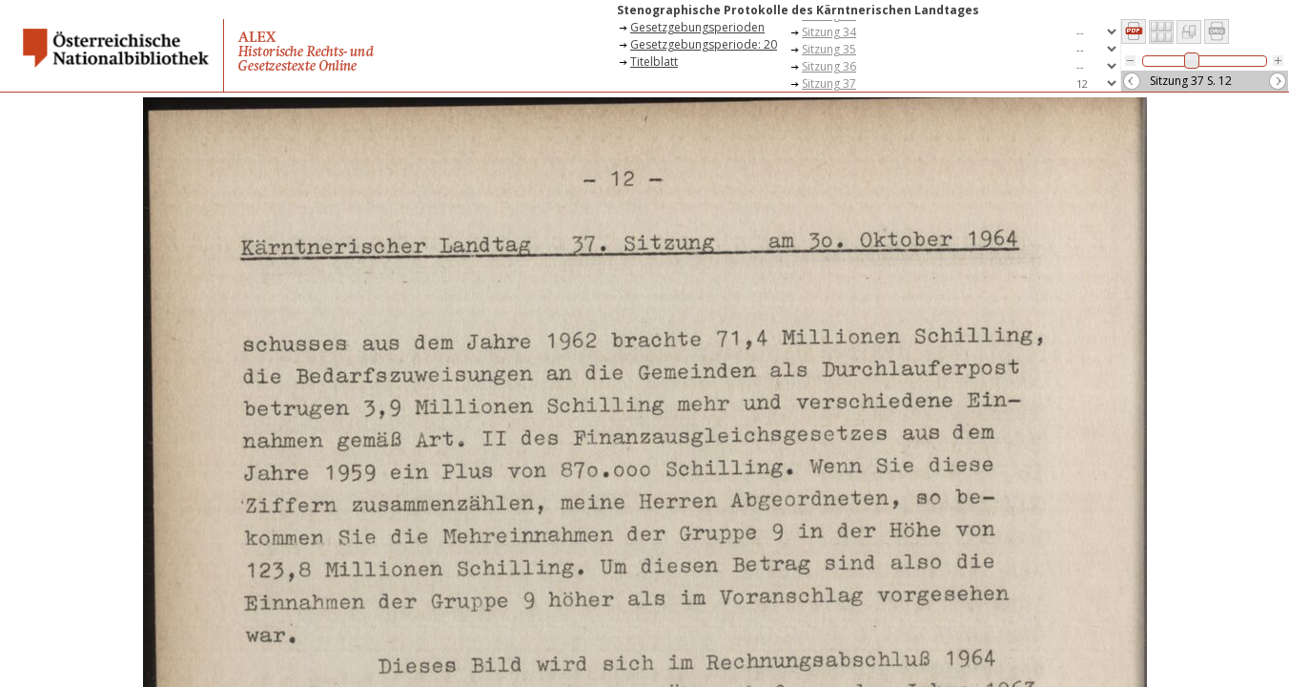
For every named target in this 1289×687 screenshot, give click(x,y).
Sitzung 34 (829, 32)
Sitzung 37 (829, 83)
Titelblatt (654, 61)
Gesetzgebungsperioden (697, 27)
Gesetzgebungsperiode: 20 (703, 44)
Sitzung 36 (829, 66)
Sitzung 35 (829, 49)
